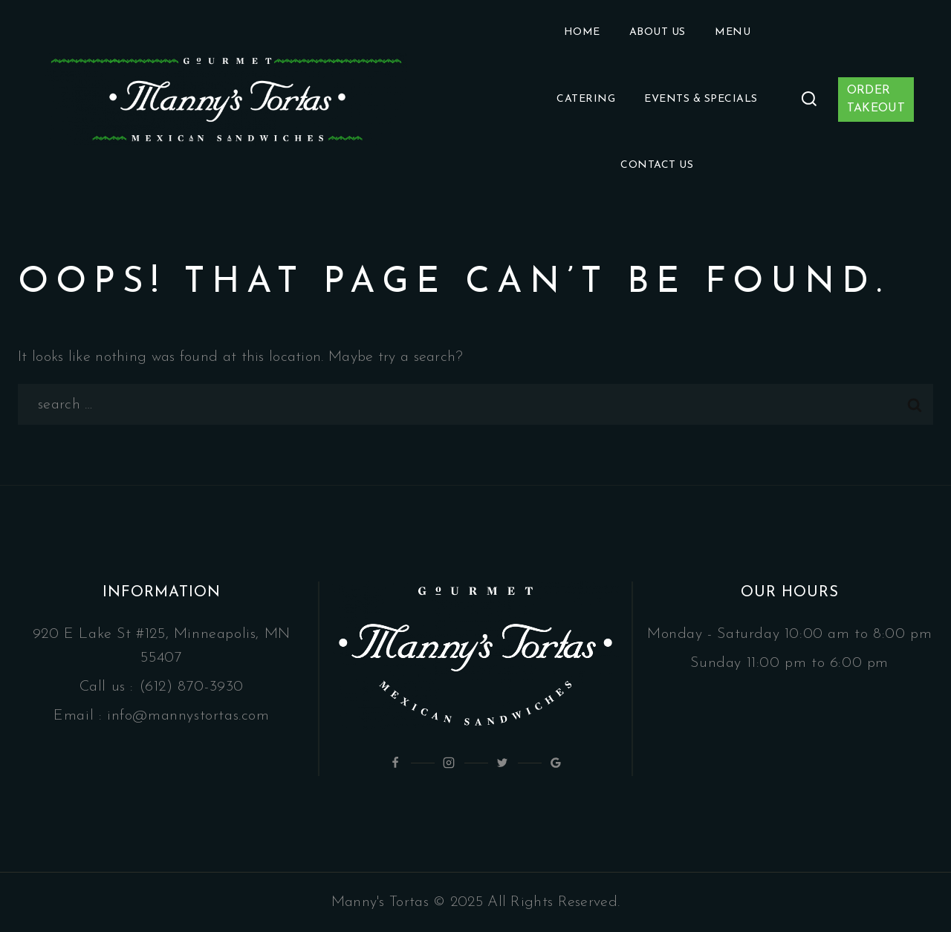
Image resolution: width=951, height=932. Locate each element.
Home (582, 32)
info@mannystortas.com (188, 715)
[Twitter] (502, 763)
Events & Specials (701, 99)
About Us (657, 32)
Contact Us (656, 165)
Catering (585, 99)
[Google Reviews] (556, 763)
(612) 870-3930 (191, 687)
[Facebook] (395, 763)
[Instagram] (449, 763)
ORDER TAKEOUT (876, 99)
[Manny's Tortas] (226, 99)
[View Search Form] (809, 99)
